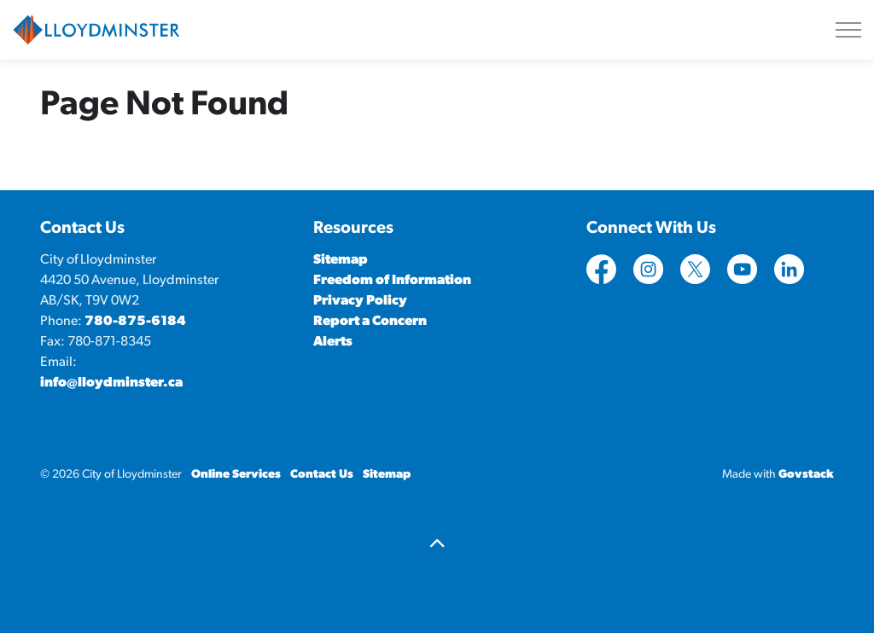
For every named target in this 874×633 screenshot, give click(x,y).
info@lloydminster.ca (111, 383)
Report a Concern (370, 321)
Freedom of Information (392, 280)
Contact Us (321, 474)
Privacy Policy (360, 301)
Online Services (236, 474)
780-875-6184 (135, 321)
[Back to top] (437, 545)
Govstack (806, 474)
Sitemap (340, 260)
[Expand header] (848, 30)
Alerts (333, 342)
